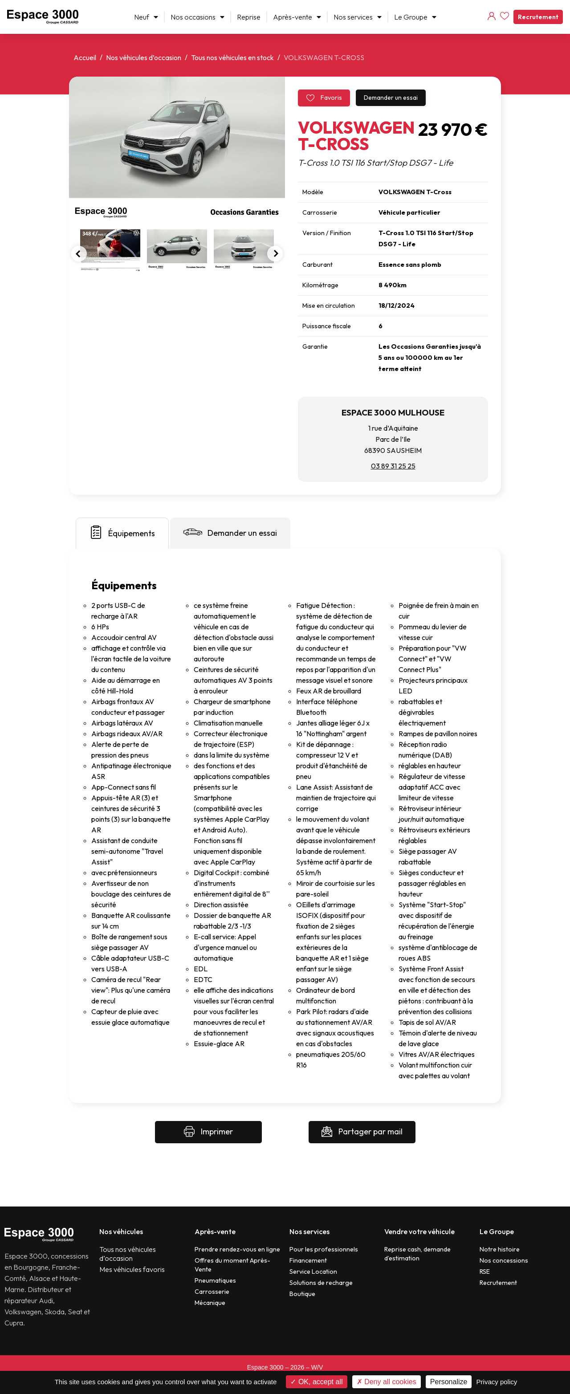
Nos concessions (504, 1260)
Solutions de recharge (321, 1283)
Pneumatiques (215, 1280)
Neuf (146, 17)
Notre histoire (500, 1249)
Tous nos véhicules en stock (232, 57)
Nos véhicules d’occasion (143, 57)
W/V (317, 1367)
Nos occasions (197, 17)
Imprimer (208, 1131)
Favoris (324, 98)
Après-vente (297, 17)
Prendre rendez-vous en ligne (237, 1249)
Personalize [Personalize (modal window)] (449, 1382)
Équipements (122, 532)
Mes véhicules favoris (132, 1269)
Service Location (313, 1272)
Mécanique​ (210, 1303)
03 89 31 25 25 (393, 465)
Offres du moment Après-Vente (232, 1264)
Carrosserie (212, 1292)
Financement (308, 1260)
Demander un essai (391, 98)
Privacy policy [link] (496, 1382)
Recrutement (538, 17)
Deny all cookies (386, 1382)
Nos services (358, 17)
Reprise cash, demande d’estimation (417, 1253)
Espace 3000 (265, 1367)
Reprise (249, 16)
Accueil (84, 57)
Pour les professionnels (323, 1249)
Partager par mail (362, 1131)
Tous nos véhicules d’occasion (127, 1254)
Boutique (302, 1294)
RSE (485, 1272)
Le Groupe (415, 17)
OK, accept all (316, 1382)
